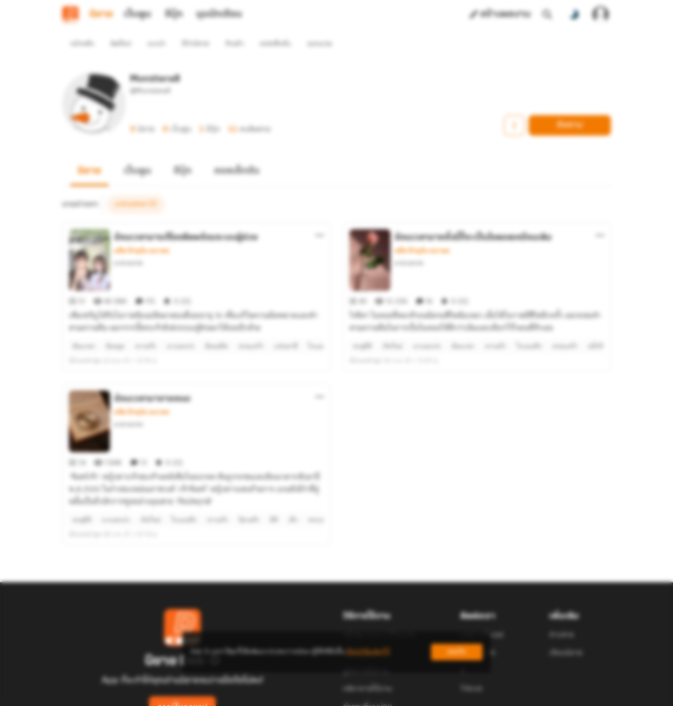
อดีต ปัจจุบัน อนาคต (141, 232)
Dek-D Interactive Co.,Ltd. (301, 694)
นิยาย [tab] (101, 14)
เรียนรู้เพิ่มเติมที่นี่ (368, 652)
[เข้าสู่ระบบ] (600, 14)
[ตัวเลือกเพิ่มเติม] (319, 217)
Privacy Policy (410, 694)
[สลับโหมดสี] (574, 14)
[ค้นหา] (547, 14)
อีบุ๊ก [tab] (174, 14)
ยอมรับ (456, 652)
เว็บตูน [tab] (137, 14)
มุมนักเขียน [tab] (219, 14)
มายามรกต (128, 244)
